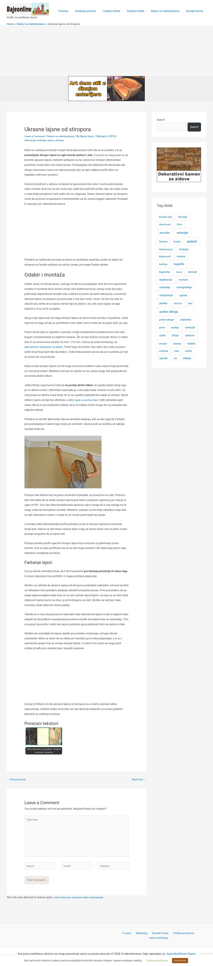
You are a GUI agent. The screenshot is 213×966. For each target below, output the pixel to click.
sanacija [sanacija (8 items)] (190, 327)
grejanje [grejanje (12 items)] (192, 241)
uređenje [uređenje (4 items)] (163, 351)
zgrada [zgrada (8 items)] (163, 358)
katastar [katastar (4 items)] (181, 256)
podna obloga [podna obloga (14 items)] (169, 311)
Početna (71, 11)
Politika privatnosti (170, 936)
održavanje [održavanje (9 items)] (166, 295)
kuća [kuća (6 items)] (179, 272)
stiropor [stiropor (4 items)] (163, 343)
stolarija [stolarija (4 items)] (177, 343)
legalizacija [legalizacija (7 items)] (165, 279)
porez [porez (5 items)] (162, 327)
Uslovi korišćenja (194, 936)
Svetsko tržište (139, 11)
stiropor (61, 140)
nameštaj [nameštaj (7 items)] (164, 287)
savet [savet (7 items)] (162, 335)
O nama (117, 936)
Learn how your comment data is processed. (80, 900)
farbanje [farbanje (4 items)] (163, 241)
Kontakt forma (195, 11)
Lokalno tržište (116, 11)
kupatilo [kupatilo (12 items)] (179, 264)
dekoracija (30, 140)
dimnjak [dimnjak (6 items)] (182, 216)
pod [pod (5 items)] (190, 303)
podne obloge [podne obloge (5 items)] (166, 319)
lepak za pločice (84, 399)
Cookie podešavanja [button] (157, 960)
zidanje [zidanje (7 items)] (187, 358)
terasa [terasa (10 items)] (191, 343)
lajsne (51, 140)
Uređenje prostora (91, 11)
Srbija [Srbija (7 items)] (175, 335)
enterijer (42, 140)
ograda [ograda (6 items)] (183, 295)
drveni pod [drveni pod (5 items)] (164, 224)
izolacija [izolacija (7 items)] (183, 249)
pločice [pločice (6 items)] (178, 303)
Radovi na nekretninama (167, 11)
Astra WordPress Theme (181, 952)
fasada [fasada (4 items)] (177, 241)
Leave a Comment (35, 136)
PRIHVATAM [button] (180, 960)
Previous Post (17, 779)
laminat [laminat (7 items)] (192, 272)
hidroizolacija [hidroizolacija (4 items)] (166, 249)
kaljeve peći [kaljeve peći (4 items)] (165, 256)
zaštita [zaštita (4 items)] (188, 351)
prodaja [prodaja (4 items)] (175, 327)
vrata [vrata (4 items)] (176, 351)
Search (161, 119)
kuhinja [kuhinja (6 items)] (163, 264)
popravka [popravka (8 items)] (185, 319)
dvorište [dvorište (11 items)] (165, 232)
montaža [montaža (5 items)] (183, 279)
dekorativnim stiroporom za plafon (44, 346)
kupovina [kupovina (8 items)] (164, 272)
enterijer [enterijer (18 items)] (182, 233)
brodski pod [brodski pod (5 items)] (165, 216)
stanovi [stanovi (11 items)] (189, 335)
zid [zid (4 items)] (175, 358)
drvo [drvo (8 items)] (179, 224)
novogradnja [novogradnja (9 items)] (184, 287)
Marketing (131, 936)
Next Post (138, 779)
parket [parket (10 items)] (163, 303)
